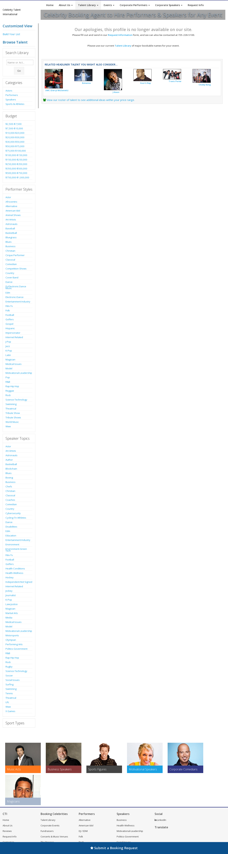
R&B (8, 382)
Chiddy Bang (205, 84)
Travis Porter (175, 81)
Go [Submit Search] (19, 70)
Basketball (11, 233)
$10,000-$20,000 (15, 133)
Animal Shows (13, 215)
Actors (9, 90)
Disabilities (11, 526)
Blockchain (11, 469)
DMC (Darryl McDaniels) (56, 90)
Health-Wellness (14, 573)
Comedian (11, 264)
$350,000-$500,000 (16, 168)
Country (10, 273)
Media (9, 617)
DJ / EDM (83, 831)
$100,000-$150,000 (16, 155)
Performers (12, 95)
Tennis (9, 693)
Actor (8, 197)
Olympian (11, 640)
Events (109, 5)
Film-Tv (9, 306)
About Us (66, 5)
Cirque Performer (15, 255)
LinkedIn (160, 820)
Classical (10, 260)
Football (10, 315)
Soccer (9, 675)
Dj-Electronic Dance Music (16, 287)
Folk (8, 310)
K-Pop (9, 350)
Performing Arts (14, 644)
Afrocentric (11, 202)
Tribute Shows (13, 417)
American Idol (13, 210)
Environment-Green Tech (16, 550)
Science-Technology (16, 400)
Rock (8, 395)
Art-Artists (11, 219)
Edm (8, 293)
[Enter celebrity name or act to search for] (19, 62)
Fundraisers (47, 831)
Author (9, 460)
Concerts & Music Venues (54, 836)
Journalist (11, 595)
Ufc (7, 702)
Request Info (196, 5)
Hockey (10, 577)
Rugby (9, 666)
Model (9, 368)
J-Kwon (116, 92)
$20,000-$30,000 (15, 137)
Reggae (10, 391)
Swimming (11, 404)
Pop (8, 377)
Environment (12, 544)
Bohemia (86, 83)
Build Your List (11, 34)
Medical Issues (14, 364)
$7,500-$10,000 (14, 128)
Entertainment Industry (18, 301)
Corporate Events (50, 825)
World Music (12, 422)
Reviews (7, 831)
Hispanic (10, 328)
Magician (10, 359)
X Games (10, 711)
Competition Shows (16, 268)
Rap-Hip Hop (12, 386)
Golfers (10, 319)
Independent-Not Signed (19, 582)
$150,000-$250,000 (16, 159)
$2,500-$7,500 (14, 124)
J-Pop (8, 342)
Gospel (9, 324)
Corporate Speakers (168, 5)
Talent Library (88, 5)
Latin (8, 355)
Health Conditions (15, 568)
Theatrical (11, 408)
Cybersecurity (13, 513)
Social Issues (13, 680)
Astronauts (11, 224)
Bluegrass (11, 237)
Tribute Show (13, 413)
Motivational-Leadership (19, 373)
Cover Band (12, 277)
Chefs (9, 486)
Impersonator (13, 333)
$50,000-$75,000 (15, 146)
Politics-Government (16, 649)
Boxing (9, 477)
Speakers (11, 99)
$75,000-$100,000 (16, 151)
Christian (10, 251)
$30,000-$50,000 (15, 142)
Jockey (9, 591)
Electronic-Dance (15, 297)
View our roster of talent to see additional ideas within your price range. (91, 100)
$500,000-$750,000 (16, 173)
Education (11, 535)
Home (49, 5)
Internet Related (14, 337)
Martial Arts (12, 613)
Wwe (8, 426)
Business (10, 246)
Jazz (8, 346)
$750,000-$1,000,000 (17, 177)
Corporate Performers (135, 5)
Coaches (10, 500)
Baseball (10, 228)
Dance (9, 282)
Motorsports (12, 635)
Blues (9, 242)
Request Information (120, 35)
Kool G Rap (145, 83)
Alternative (11, 206)
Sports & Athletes (15, 104)
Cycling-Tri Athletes (16, 518)
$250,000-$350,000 (16, 164)
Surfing (10, 684)
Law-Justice (12, 604)
